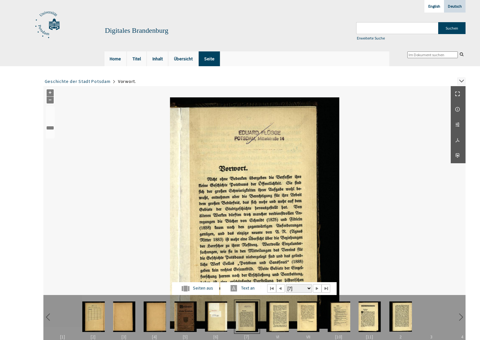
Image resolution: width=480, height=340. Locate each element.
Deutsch (455, 6)
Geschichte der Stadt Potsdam (78, 81)
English (434, 6)
